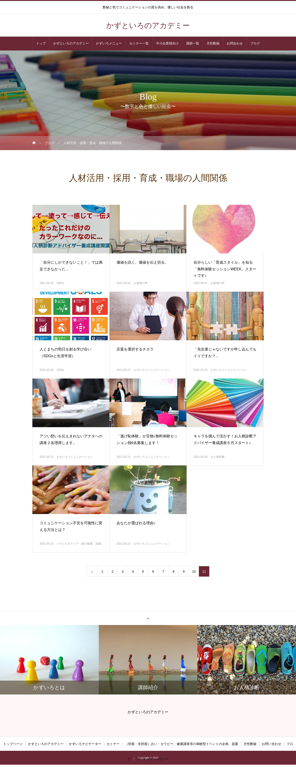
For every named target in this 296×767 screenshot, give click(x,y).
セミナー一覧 (139, 43)
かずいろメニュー (109, 43)
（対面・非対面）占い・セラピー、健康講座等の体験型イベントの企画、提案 (181, 744)
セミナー (113, 744)
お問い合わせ (271, 744)
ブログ (255, 43)
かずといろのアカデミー (71, 43)
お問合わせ (235, 43)
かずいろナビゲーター (85, 744)
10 (194, 571)
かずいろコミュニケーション (152, 370)
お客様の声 (141, 283)
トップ (41, 43)
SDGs (60, 283)
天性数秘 (213, 43)
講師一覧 (192, 43)
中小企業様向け (167, 43)
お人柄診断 (218, 456)
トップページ (13, 744)
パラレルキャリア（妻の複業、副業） (80, 543)
